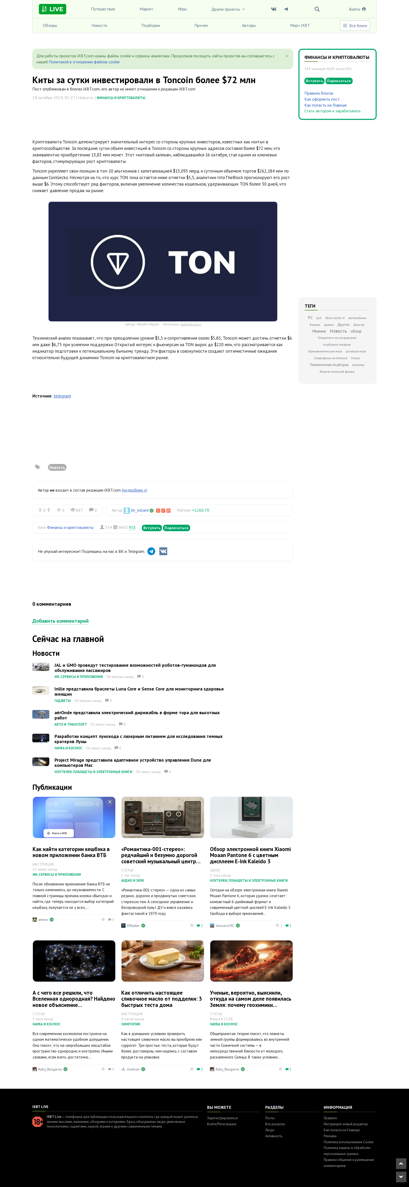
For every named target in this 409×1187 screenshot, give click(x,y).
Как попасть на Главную (325, 105)
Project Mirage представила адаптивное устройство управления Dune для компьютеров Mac (133, 762)
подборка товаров (337, 344)
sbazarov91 (225, 925)
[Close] (287, 56)
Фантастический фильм (337, 372)
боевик (315, 325)
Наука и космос (68, 748)
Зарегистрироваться (222, 1118)
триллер (358, 365)
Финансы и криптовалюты (121, 98)
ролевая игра (356, 351)
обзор (356, 331)
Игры (182, 8)
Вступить (151, 527)
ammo (43, 919)
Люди (269, 1130)
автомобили (357, 318)
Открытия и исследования (337, 338)
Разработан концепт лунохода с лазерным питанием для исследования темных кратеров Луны (138, 738)
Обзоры (50, 25)
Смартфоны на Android (330, 358)
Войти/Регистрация (221, 1124)
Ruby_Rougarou (50, 1069)
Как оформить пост (322, 99)
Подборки (150, 25)
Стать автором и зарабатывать (332, 110)
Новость (57, 467)
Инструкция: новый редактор (346, 1124)
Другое (343, 324)
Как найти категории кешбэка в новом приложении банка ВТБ (71, 852)
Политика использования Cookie (349, 1142)
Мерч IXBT (300, 25)
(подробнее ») (134, 490)
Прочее (201, 25)
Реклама (330, 1136)
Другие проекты (228, 9)
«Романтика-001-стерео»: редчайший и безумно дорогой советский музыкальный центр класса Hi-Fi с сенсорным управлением (159, 861)
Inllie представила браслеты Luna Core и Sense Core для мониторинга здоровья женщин (139, 691)
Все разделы (275, 1124)
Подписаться (177, 527)
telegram (62, 396)
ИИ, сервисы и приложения (79, 677)
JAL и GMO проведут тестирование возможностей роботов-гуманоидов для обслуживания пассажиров (135, 667)
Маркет (146, 8)
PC (310, 317)
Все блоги (354, 25)
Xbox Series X (335, 318)
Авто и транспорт (71, 724)
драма (329, 325)
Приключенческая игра (325, 351)
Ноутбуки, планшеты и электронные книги (93, 772)
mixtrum (133, 1069)
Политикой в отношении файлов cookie (84, 61)
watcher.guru (190, 324)
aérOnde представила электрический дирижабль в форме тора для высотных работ (137, 715)
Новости (99, 25)
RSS (132, 527)
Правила (330, 1118)
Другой (358, 325)
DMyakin (133, 925)
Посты (270, 1118)
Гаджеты (63, 701)
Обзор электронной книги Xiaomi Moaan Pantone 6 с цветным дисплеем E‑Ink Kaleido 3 (250, 855)
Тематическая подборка (329, 364)
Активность (273, 1136)
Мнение (319, 331)
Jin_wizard (139, 510)
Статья (355, 358)
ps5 (319, 318)
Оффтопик (130, 1024)
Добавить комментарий (60, 620)
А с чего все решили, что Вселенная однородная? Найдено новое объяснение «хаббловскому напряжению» (74, 1001)
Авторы (249, 25)
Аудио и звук (132, 880)
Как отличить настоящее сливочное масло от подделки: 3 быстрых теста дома (161, 998)
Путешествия (103, 8)
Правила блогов (318, 93)
